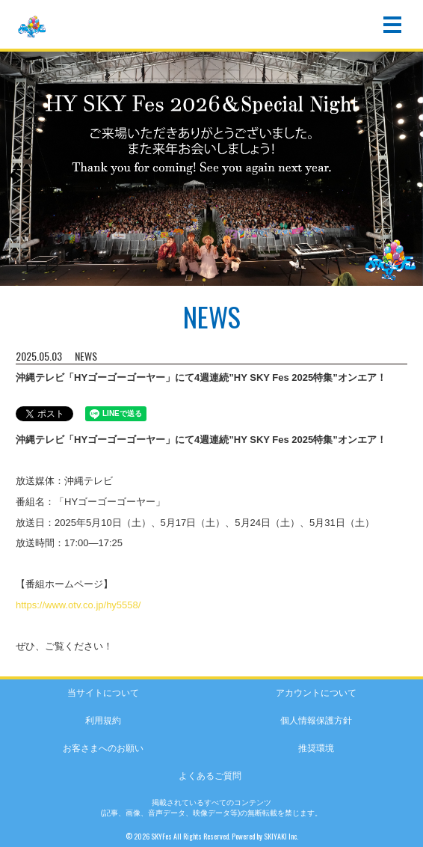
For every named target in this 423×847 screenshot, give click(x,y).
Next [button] (408, 175)
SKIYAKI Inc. (281, 836)
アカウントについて (316, 693)
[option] (211, 167)
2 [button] (219, 281)
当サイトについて (103, 693)
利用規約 (103, 720)
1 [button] (204, 281)
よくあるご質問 (210, 776)
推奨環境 (316, 748)
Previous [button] (15, 175)
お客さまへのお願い (103, 748)
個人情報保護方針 (316, 720)
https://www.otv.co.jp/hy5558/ (78, 605)
